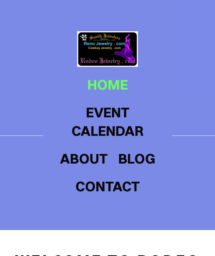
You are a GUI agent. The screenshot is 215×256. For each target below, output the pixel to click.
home (107, 84)
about (84, 158)
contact (107, 186)
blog (136, 158)
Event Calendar (107, 121)
